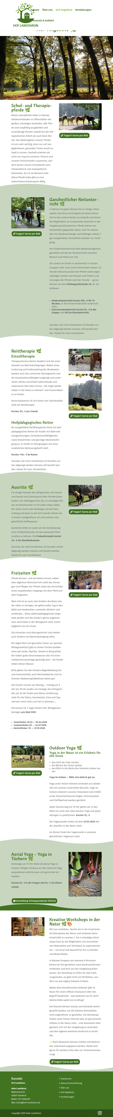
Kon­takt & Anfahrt (43, 21)
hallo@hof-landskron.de (28, 1102)
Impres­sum (66, 1078)
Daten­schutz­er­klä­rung (71, 1083)
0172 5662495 (24, 1099)
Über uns (47, 10)
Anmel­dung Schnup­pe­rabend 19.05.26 (36, 900)
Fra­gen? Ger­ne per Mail (76, 135)
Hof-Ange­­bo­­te (64, 10)
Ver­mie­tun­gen (83, 10)
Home (35, 10)
